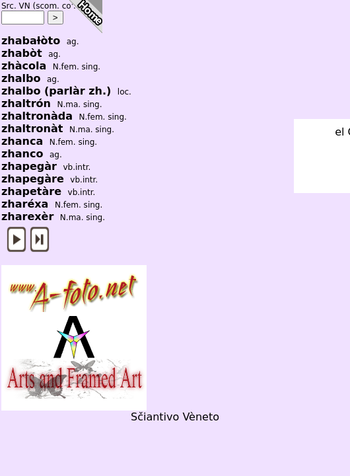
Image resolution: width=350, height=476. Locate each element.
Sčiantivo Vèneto (175, 417)
